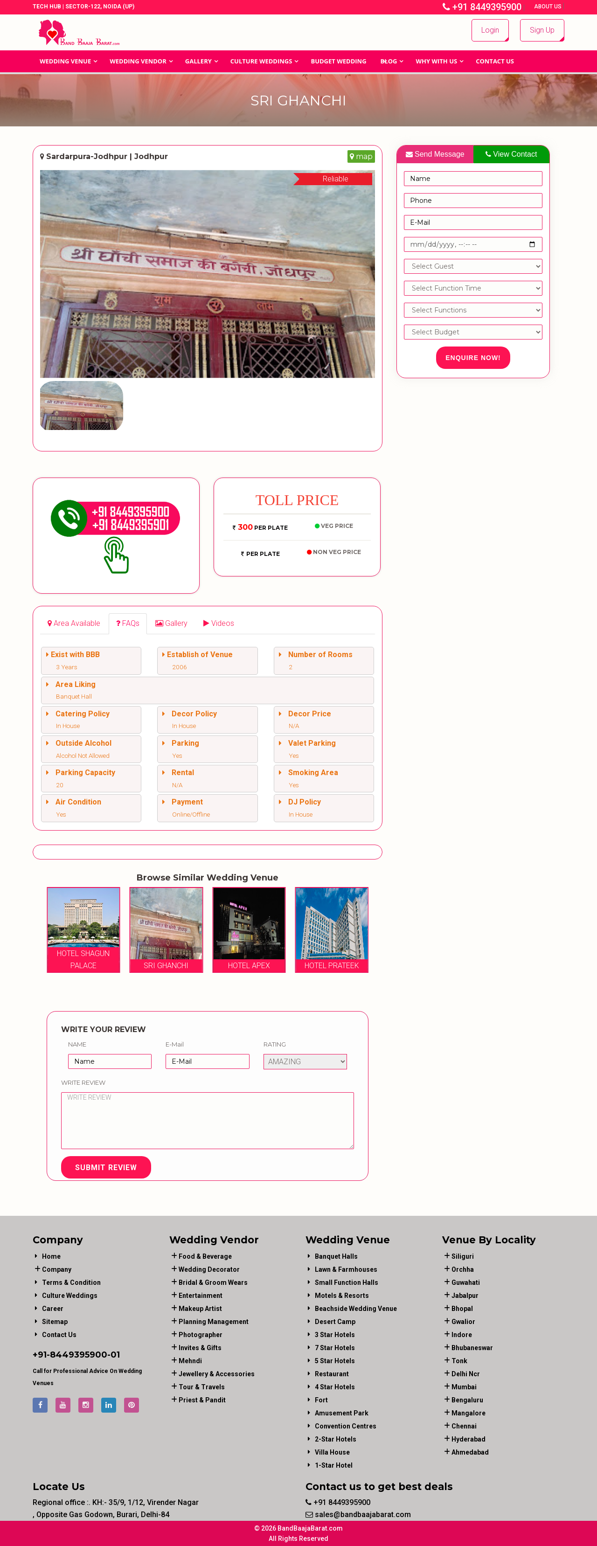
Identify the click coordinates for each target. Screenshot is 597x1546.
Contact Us (495, 61)
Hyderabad (468, 1439)
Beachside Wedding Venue (356, 1308)
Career (52, 1308)
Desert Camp (335, 1321)
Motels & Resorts (342, 1295)
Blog (389, 61)
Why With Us (436, 61)
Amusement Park (341, 1413)
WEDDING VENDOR (138, 61)
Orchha (462, 1269)
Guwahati (465, 1282)
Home (51, 1256)
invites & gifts (200, 1348)
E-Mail (175, 1044)
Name (77, 1044)
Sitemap (55, 1321)
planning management (214, 1321)
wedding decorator (209, 1269)
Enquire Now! (473, 357)
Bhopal (462, 1308)
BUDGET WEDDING (338, 61)
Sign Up (542, 30)
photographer (200, 1334)
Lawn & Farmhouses (346, 1269)
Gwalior (463, 1321)
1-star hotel (334, 1465)
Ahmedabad (470, 1452)
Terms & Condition (71, 1282)
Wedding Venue (65, 61)
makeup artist (200, 1308)
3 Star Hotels (335, 1334)
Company (56, 1269)
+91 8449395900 (482, 7)
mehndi (190, 1361)
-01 (113, 1355)
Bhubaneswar (472, 1348)
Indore (461, 1334)
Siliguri (462, 1256)
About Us (548, 6)
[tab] (74, 623)
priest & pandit (202, 1400)
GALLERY (198, 61)
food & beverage (205, 1256)
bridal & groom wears (213, 1282)
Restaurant (332, 1374)
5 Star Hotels (335, 1361)
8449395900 (78, 1355)
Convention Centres (345, 1426)
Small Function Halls (346, 1282)
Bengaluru (467, 1400)
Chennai (464, 1426)
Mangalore (468, 1413)
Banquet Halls (336, 1256)
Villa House (332, 1452)
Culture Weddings (261, 61)
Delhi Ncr (465, 1374)
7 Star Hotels (335, 1348)
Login (490, 30)
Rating (275, 1044)
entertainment (200, 1295)
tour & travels (202, 1387)
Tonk (459, 1361)
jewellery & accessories (217, 1374)
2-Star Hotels (335, 1439)
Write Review (83, 1082)
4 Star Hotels (335, 1387)
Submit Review (106, 1167)
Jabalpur (465, 1295)
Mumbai (464, 1387)
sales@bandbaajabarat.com (358, 1514)
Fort (321, 1400)
